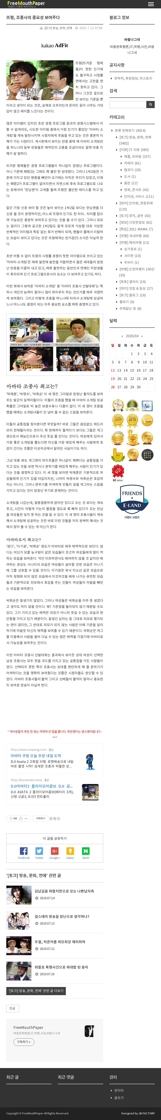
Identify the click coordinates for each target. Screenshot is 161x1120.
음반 (130, 183)
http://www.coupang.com (29, 750)
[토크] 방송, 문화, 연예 (58, 28)
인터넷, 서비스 (138, 197)
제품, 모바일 (137, 157)
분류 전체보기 (130, 131)
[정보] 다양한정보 (135, 223)
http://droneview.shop (26, 780)
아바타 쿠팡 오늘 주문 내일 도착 (36, 756)
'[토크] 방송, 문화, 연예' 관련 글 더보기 (36, 991)
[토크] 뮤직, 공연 (135, 216)
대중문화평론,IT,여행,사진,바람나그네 (36, 1033)
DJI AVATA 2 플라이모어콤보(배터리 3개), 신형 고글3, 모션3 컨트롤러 (42, 794)
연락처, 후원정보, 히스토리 (133, 78)
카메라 (132, 163)
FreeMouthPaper (28, 1028)
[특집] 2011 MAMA (136, 229)
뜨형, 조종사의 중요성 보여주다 (33, 17)
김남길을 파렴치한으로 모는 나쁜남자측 (64, 891)
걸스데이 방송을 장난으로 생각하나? (62, 917)
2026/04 (132, 336)
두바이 (131, 263)
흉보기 (126, 302)
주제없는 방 (130, 309)
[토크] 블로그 (132, 295)
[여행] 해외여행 (134, 243)
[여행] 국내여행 (134, 236)
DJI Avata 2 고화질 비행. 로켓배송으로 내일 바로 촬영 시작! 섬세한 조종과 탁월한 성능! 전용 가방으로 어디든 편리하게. (42, 764)
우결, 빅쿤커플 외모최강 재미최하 (60, 942)
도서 (129, 177)
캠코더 (132, 170)
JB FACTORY (147, 1113)
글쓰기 (119, 1098)
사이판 (132, 256)
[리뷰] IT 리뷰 (134, 150)
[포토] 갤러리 (132, 282)
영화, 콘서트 (136, 190)
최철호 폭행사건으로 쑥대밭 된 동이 (61, 967)
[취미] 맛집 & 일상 (136, 289)
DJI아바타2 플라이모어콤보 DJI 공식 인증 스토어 (42, 786)
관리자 (119, 1091)
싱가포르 (132, 249)
